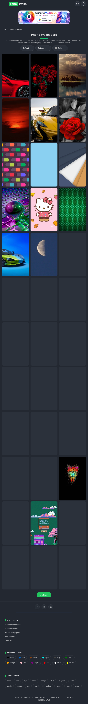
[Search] (77, 3)
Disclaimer (69, 697)
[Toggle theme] (83, 3)
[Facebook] (37, 606)
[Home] (5, 29)
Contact (27, 697)
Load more (44, 595)
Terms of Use (55, 697)
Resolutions (10, 636)
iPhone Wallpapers (13, 624)
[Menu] (4, 3)
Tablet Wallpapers (12, 632)
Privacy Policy (40, 697)
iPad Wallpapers (11, 628)
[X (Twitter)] (50, 606)
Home (17, 697)
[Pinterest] (44, 606)
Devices (8, 640)
